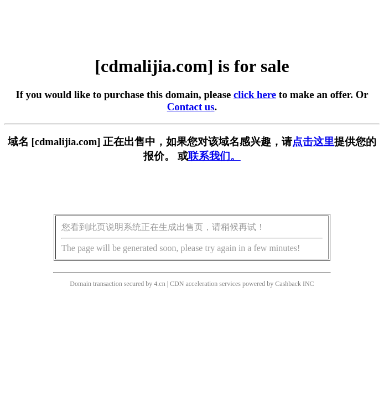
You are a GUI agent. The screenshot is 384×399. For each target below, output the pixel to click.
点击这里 (313, 141)
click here (254, 94)
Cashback (288, 284)
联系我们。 (214, 156)
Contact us (191, 106)
